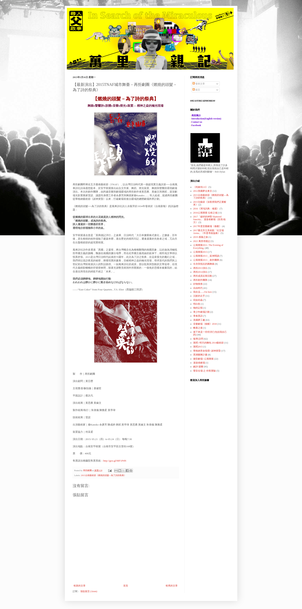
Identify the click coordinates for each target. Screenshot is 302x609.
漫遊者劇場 (199, 362)
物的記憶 (198, 307)
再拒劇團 (87, 470)
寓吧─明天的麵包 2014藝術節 (208, 342)
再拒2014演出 (200, 272)
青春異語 (198, 315)
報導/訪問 (198, 338)
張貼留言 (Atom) (88, 591)
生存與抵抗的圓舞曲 (203, 264)
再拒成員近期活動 (202, 276)
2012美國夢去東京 (202, 191)
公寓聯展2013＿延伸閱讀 (206, 256)
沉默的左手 (199, 296)
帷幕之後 (198, 327)
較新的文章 (79, 585)
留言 (196, 89)
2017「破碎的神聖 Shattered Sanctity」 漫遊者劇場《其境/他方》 (209, 219)
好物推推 (198, 284)
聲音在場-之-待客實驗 (204, 370)
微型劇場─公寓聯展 (203, 358)
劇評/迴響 (198, 366)
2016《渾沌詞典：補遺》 (206, 208)
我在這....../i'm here (202, 292)
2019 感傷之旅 (200, 237)
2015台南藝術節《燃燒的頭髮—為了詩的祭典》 (103, 475)
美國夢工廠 (199, 320)
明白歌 (196, 304)
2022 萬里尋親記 (201, 241)
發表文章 (198, 83)
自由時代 (198, 288)
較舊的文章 (172, 585)
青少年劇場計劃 (201, 312)
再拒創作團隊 (200, 280)
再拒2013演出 (200, 268)
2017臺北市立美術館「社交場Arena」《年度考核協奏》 (208, 232)
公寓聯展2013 (200, 252)
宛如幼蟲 (198, 300)
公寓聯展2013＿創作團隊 (206, 260)
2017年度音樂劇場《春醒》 (207, 226)
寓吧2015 (198, 346)
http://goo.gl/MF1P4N (114, 460)
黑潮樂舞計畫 (200, 354)
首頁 (125, 585)
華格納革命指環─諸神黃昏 (207, 350)
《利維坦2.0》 (200, 187)
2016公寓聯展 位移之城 (205, 212)
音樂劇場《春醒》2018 (205, 324)
